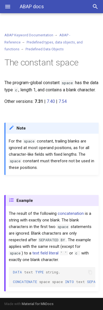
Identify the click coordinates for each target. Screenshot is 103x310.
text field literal (45, 253)
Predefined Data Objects (45, 49)
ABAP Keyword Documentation (28, 35)
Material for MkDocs (38, 304)
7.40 (51, 101)
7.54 (63, 101)
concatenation (71, 213)
